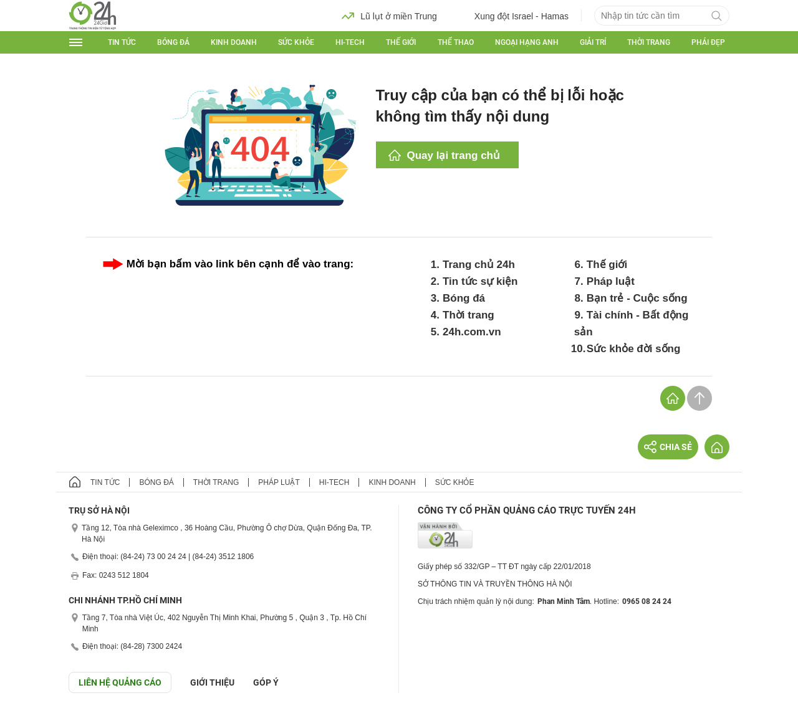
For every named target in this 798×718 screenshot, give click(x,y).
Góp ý (266, 682)
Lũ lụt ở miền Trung (389, 15)
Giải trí (593, 42)
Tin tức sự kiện (480, 281)
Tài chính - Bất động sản (631, 323)
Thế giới (401, 42)
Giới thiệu (212, 682)
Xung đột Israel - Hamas (512, 15)
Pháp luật (611, 281)
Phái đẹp (708, 42)
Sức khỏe (296, 42)
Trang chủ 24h (479, 264)
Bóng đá (173, 42)
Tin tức (122, 42)
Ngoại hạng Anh (527, 42)
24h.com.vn (472, 332)
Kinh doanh (234, 42)
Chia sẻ (668, 447)
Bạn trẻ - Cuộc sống (637, 298)
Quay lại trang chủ (453, 155)
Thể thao (456, 42)
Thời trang (648, 42)
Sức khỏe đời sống (634, 349)
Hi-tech (350, 42)
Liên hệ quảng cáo (120, 682)
